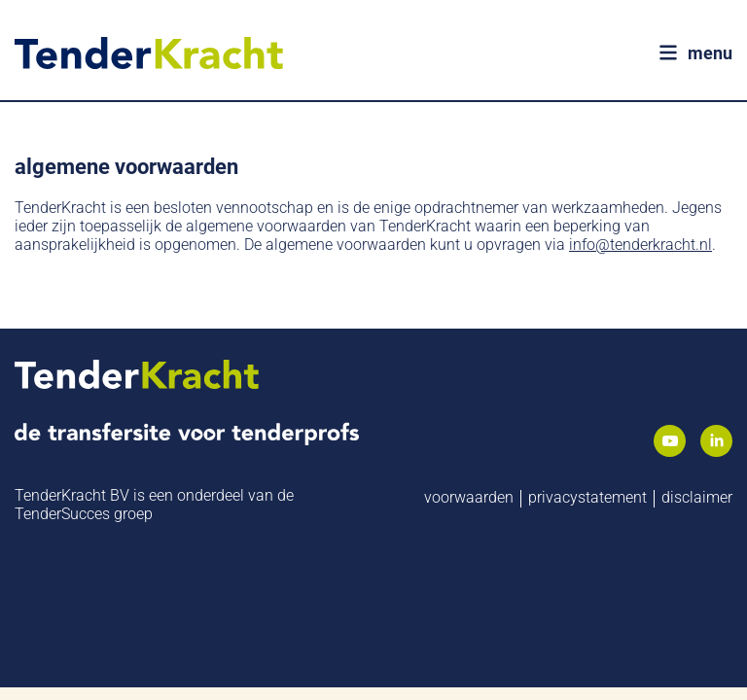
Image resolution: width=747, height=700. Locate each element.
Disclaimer (696, 491)
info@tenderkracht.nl (640, 238)
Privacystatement (587, 491)
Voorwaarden (469, 491)
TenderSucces (62, 508)
